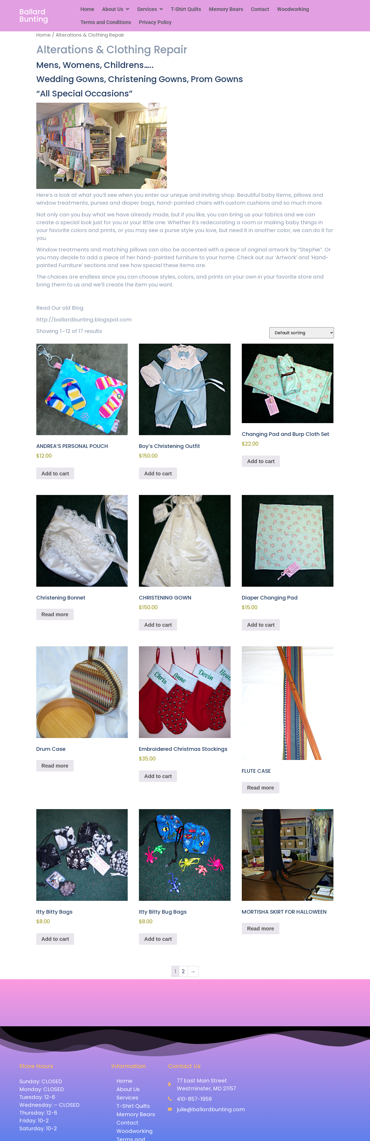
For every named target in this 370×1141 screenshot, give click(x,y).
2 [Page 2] (183, 971)
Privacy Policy (155, 22)
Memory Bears (226, 9)
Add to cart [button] (55, 473)
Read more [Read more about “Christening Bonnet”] (55, 614)
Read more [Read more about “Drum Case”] (55, 766)
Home (87, 9)
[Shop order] (301, 332)
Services (150, 9)
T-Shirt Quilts (186, 9)
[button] (115, 9)
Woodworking (293, 9)
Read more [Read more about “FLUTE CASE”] (260, 788)
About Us (115, 9)
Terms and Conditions (105, 22)
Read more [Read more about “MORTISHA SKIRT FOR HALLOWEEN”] (260, 928)
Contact (260, 9)
